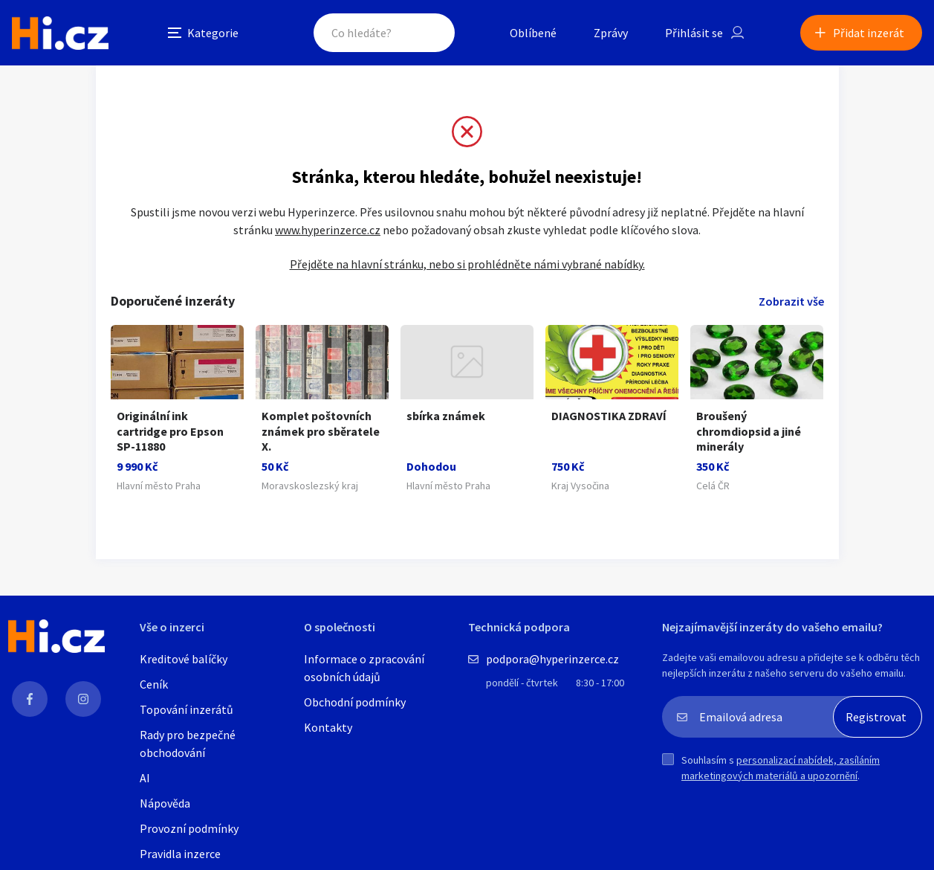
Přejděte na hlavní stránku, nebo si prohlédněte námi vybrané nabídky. (467, 264)
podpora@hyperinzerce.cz (552, 658)
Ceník (154, 684)
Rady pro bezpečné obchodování (188, 743)
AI (145, 777)
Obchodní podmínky (355, 702)
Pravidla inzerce (180, 853)
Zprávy (611, 32)
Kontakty (328, 727)
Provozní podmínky (189, 828)
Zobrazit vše (791, 301)
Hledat (429, 32)
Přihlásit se (694, 32)
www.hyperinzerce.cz (327, 229)
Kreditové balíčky (183, 658)
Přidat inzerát (868, 32)
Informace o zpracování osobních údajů (364, 667)
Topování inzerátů (186, 709)
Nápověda (165, 803)
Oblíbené (533, 32)
